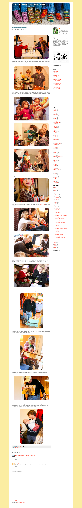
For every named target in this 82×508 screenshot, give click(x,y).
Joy (61, 28)
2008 (55, 247)
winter (55, 181)
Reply (16, 459)
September (57, 197)
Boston (55, 117)
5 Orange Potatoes (57, 79)
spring (55, 173)
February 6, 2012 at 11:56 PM (24, 463)
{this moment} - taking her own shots (61, 236)
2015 (55, 187)
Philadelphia (56, 164)
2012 (55, 191)
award (55, 111)
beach (55, 113)
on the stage (57, 211)
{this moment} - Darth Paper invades (61, 215)
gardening (56, 139)
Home (32, 500)
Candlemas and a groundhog (60, 237)
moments (55, 152)
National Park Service (57, 156)
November (57, 194)
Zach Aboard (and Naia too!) (59, 74)
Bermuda (55, 114)
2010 (55, 244)
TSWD (55, 178)
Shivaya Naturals (57, 84)
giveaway (55, 140)
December (57, 193)
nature (55, 157)
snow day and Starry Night (59, 218)
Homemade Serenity (57, 83)
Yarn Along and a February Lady (60, 222)
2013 (55, 190)
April (56, 205)
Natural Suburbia (57, 76)
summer (55, 174)
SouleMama (56, 71)
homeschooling (56, 145)
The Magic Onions (57, 88)
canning (55, 121)
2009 (55, 245)
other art (55, 160)
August (56, 199)
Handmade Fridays (57, 143)
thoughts (55, 177)
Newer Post (15, 500)
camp (55, 118)
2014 (55, 188)
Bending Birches (57, 87)
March (56, 206)
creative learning (57, 128)
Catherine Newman (57, 72)
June (56, 202)
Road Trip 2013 (56, 169)
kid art (55, 148)
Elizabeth (55, 131)
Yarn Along (57, 209)
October (56, 196)
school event (56, 172)
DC (54, 130)
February (57, 208)
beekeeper (30, 289)
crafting (55, 127)
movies (55, 153)
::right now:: (57, 225)
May (56, 203)
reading (55, 168)
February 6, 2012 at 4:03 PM (30, 455)
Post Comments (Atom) (21, 502)
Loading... (55, 66)
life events (56, 149)
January (56, 240)
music (55, 155)
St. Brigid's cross (42, 204)
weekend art (57, 214)
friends (55, 138)
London (55, 151)
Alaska (55, 109)
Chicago (55, 123)
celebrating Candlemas (59, 234)
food (55, 136)
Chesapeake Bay (57, 122)
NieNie (55, 89)
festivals (16, 447)
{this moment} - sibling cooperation (61, 228)
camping (55, 119)
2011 (55, 242)
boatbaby (17, 463)
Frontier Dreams (57, 80)
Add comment (15, 468)
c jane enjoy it (56, 91)
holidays (55, 144)
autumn (55, 110)
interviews (56, 147)
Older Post (48, 500)
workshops (56, 182)
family (55, 132)
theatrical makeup (58, 212)
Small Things (56, 75)
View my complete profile (57, 47)
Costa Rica (56, 126)
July (56, 200)
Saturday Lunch (57, 170)
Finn (55, 135)
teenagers (56, 176)
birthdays (55, 115)
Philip (55, 165)
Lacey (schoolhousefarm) (20, 455)
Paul (55, 161)
